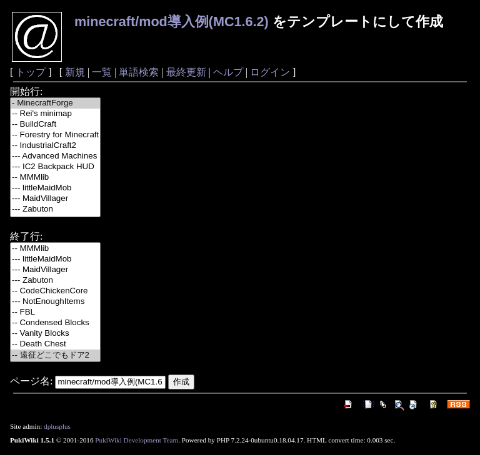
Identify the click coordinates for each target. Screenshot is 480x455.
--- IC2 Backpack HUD (55, 167)
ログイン (270, 72)
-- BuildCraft (55, 124)
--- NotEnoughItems (55, 301)
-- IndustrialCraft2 (55, 145)
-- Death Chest (55, 344)
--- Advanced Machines (55, 156)
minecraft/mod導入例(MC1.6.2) (171, 21)
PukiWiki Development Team (136, 440)
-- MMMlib (55, 177)
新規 (75, 72)
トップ (31, 72)
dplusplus (57, 426)
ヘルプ (228, 72)
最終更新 (186, 72)
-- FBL (55, 312)
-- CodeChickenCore (55, 291)
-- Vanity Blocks (55, 333)
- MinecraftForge (55, 103)
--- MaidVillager (55, 198)
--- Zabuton (55, 209)
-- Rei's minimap (55, 114)
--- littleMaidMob (55, 188)
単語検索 (139, 72)
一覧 (102, 72)
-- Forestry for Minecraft (55, 135)
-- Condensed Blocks (55, 323)
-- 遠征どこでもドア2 (55, 355)
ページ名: (31, 381)
